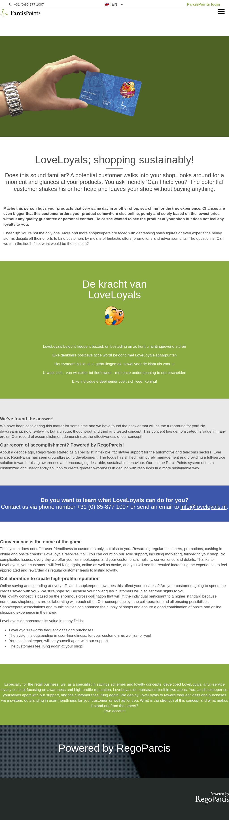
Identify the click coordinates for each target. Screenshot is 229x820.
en (114, 4)
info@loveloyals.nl (203, 507)
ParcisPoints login (203, 4)
